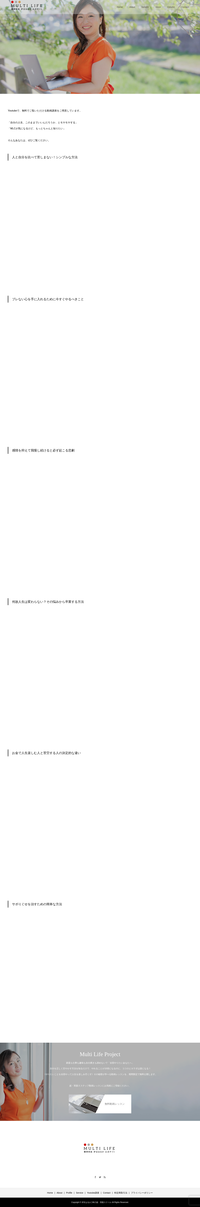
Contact (185, 7)
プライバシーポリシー (142, 1193)
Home (120, 7)
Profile (69, 1193)
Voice (158, 7)
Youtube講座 (93, 1193)
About (132, 7)
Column (171, 7)
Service (145, 7)
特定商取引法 (120, 1193)
